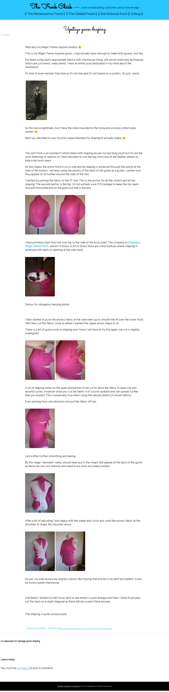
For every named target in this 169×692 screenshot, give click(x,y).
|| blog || (137, 14)
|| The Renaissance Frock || (45, 14)
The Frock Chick (51, 7)
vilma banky (106, 629)
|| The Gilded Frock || (81, 14)
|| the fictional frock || (114, 14)
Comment (5, 35)
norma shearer (69, 629)
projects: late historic (36, 628)
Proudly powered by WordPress (68, 686)
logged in (23, 668)
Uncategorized (54, 628)
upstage (96, 629)
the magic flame (84, 629)
